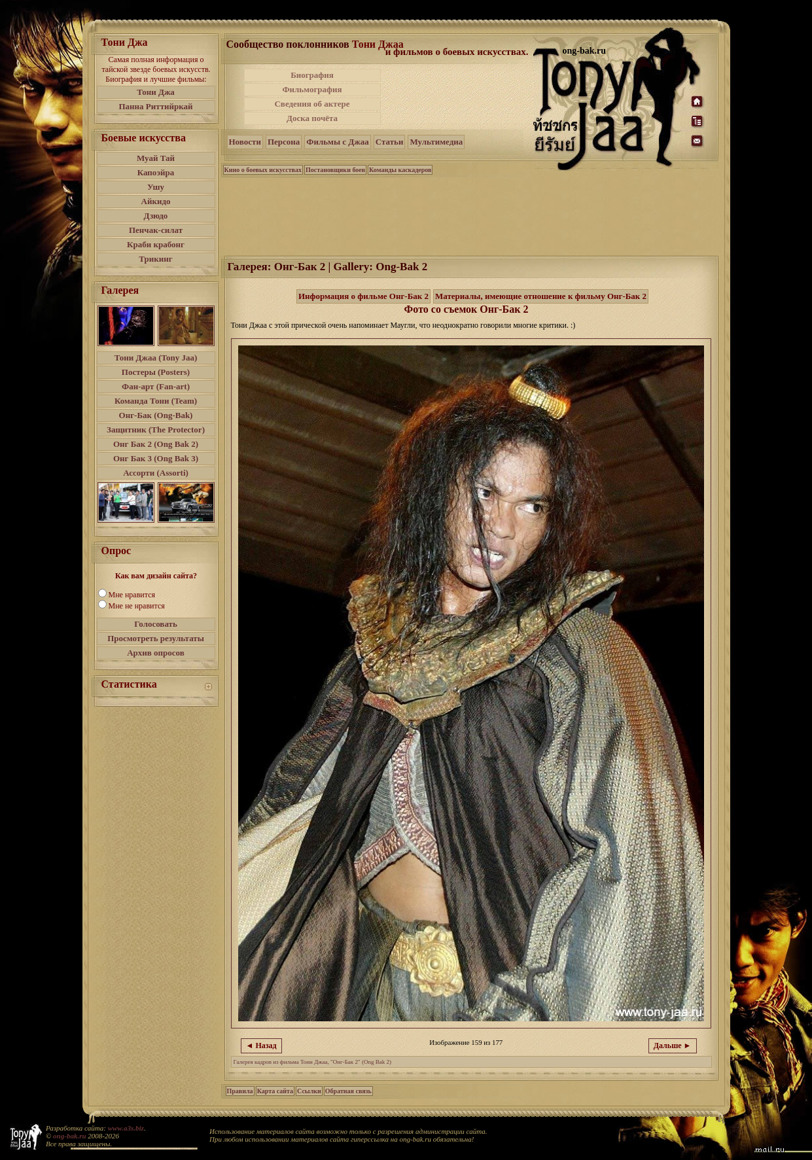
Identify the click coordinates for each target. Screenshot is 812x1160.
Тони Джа (156, 92)
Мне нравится (132, 594)
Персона (284, 142)
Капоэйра (156, 172)
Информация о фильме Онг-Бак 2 (363, 296)
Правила (240, 1091)
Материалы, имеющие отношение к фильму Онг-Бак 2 (540, 296)
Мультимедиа (436, 142)
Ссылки (309, 1091)
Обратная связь (348, 1091)
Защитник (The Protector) (156, 429)
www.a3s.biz (126, 1128)
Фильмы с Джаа (337, 142)
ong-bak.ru (69, 1136)
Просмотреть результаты (155, 638)
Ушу (155, 187)
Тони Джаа (378, 44)
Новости (245, 142)
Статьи (390, 142)
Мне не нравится (137, 605)
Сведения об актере (311, 104)
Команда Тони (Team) (156, 401)
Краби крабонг (156, 244)
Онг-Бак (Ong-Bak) (156, 415)
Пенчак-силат (156, 230)
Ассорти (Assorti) (155, 473)
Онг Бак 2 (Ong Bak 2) (155, 444)
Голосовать (155, 624)
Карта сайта (275, 1091)
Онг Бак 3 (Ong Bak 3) (155, 458)
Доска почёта (312, 118)
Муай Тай (156, 158)
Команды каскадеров (400, 169)
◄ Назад (261, 1045)
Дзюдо (156, 215)
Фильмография (312, 89)
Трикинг (155, 259)
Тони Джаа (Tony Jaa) (156, 357)
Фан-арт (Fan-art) (156, 386)
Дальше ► (673, 1045)
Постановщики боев (335, 169)
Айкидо (156, 201)
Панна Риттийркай (155, 106)
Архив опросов (156, 653)
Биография (312, 75)
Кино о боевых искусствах (263, 169)
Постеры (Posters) (156, 372)
